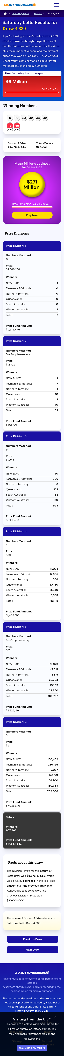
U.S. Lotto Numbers (32, 1048)
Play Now (32, 215)
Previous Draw (32, 939)
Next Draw (32, 949)
